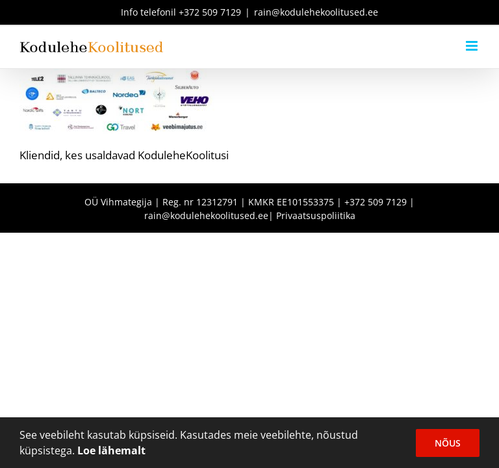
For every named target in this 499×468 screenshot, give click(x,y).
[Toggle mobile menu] (473, 46)
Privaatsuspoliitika (315, 215)
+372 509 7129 (210, 12)
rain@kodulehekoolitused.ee (316, 12)
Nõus (448, 443)
